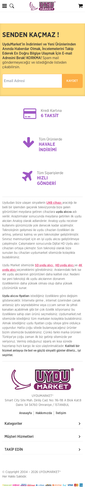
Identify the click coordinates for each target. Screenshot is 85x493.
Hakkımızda (44, 413)
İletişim (61, 413)
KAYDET (72, 81)
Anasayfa (25, 413)
